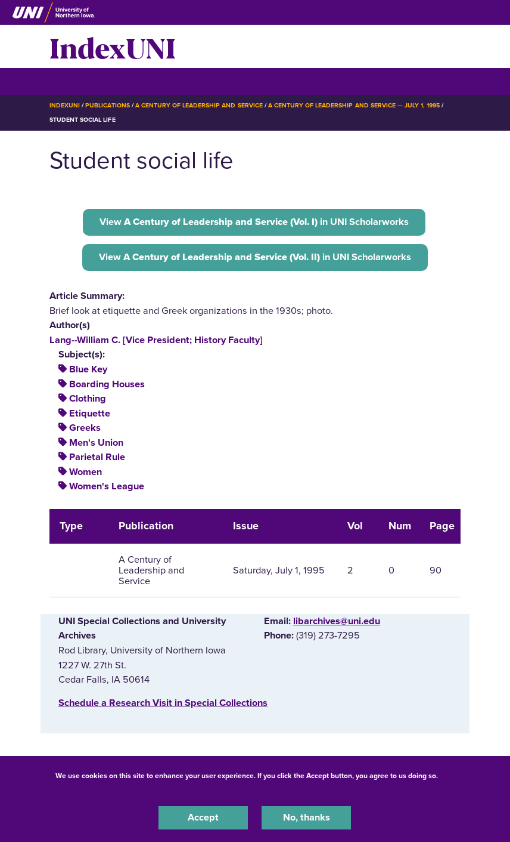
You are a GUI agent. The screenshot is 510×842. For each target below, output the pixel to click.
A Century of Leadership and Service (199, 105)
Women (85, 472)
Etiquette (89, 414)
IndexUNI (112, 46)
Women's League (106, 486)
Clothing (87, 399)
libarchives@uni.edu (336, 621)
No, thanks (306, 818)
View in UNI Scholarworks (254, 222)
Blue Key (88, 369)
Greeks (85, 428)
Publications (107, 105)
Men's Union (96, 443)
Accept (203, 818)
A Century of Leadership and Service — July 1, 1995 (354, 105)
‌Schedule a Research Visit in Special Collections (163, 703)
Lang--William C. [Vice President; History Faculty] (156, 340)
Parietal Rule (97, 457)
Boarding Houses (107, 384)
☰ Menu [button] (70, 81)
